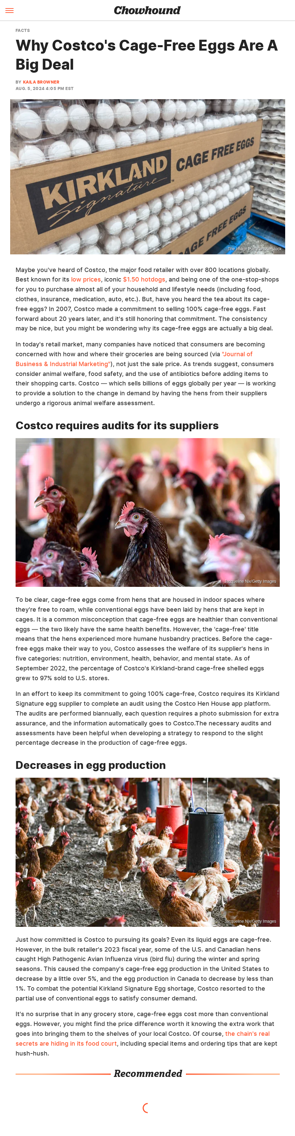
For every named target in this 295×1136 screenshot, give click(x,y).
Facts (23, 31)
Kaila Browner (41, 82)
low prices (86, 279)
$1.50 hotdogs (144, 279)
